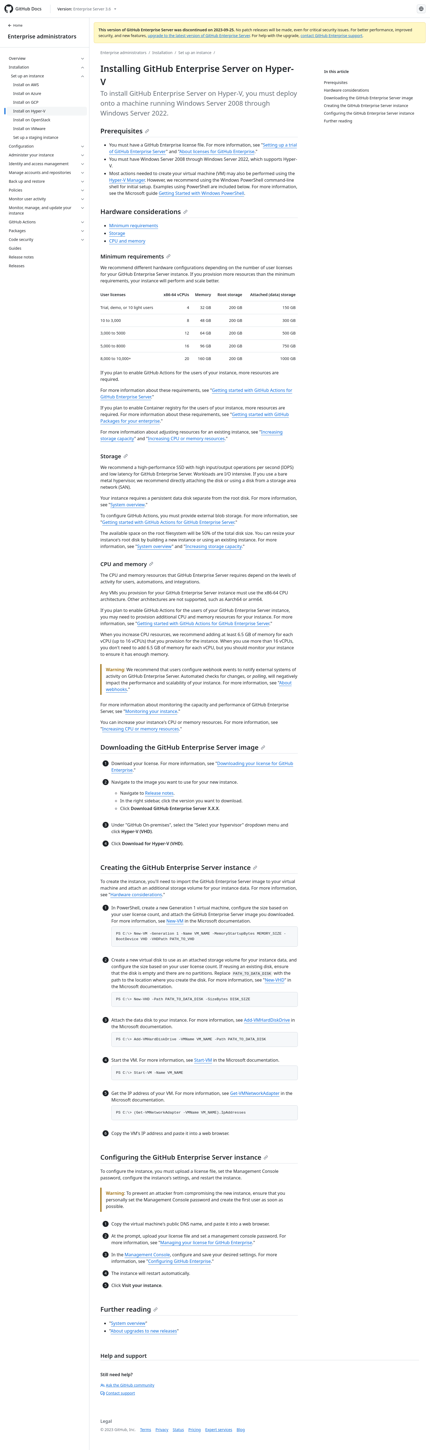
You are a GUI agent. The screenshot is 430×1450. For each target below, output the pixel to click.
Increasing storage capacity (213, 546)
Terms (145, 1429)
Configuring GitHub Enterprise (179, 1261)
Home (15, 25)
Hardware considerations (144, 211)
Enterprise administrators (42, 36)
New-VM (174, 921)
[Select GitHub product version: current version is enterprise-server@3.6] (87, 9)
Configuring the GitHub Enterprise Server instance (184, 1157)
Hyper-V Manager (127, 180)
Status (178, 1429)
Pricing (194, 1429)
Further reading (129, 1309)
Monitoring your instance (151, 711)
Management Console (147, 1255)
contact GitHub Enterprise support (332, 35)
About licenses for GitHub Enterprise (216, 151)
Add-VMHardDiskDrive (267, 1020)
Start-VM (203, 1060)
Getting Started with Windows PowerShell (201, 193)
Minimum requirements (133, 226)
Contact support (117, 1393)
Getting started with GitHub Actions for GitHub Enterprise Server (168, 522)
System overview (127, 505)
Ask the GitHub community (127, 1385)
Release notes (159, 793)
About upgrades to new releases (144, 1331)
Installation (162, 52)
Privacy (161, 1429)
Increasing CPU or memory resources (186, 438)
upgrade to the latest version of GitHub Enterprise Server (199, 35)
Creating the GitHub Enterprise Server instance (178, 867)
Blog (241, 1429)
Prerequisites (124, 130)
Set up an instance (194, 52)
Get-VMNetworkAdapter (254, 1093)
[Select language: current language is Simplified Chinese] (421, 8)
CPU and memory (127, 241)
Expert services (218, 1429)
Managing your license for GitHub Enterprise (206, 1243)
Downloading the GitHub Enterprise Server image (182, 747)
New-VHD (274, 980)
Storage (117, 233)
